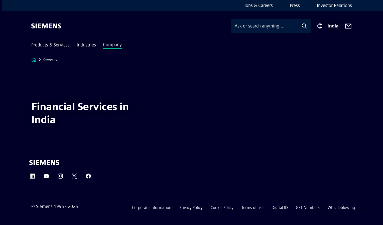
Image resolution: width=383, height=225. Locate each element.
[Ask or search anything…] (264, 26)
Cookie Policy (222, 207)
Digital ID (280, 207)
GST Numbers (308, 207)
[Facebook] (88, 178)
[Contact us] (348, 26)
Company (112, 44)
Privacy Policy (191, 207)
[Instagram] (60, 178)
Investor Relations (334, 5)
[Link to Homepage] (33, 59)
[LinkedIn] (32, 178)
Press (295, 5)
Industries (86, 45)
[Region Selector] (328, 25)
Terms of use (252, 207)
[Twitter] (74, 178)
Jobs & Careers (258, 5)
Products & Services (50, 45)
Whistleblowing (341, 207)
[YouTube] (46, 178)
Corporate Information (151, 207)
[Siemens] (46, 25)
